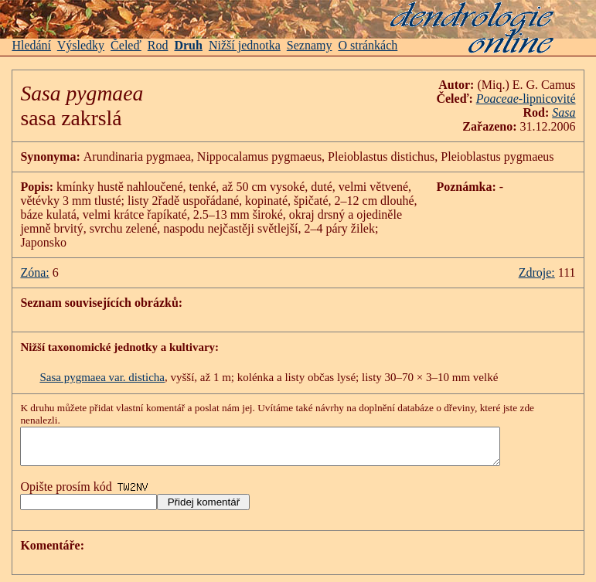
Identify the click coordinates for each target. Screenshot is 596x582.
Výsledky (80, 45)
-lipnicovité (526, 98)
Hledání (31, 45)
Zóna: (34, 272)
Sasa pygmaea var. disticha (102, 377)
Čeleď (126, 45)
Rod (158, 45)
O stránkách (367, 45)
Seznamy (309, 45)
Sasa (563, 112)
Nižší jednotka (245, 45)
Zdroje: (537, 272)
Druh (188, 45)
